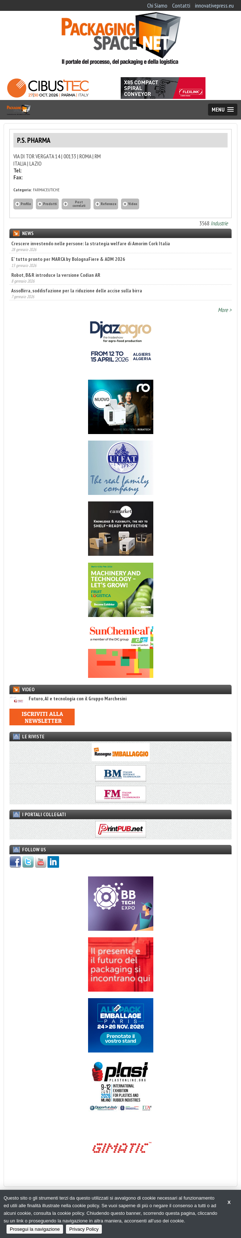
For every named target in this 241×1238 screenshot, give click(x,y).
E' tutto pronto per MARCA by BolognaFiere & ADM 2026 (68, 259)
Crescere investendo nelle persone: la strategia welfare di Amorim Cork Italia (90, 243)
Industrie (219, 223)
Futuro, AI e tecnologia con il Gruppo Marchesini (67, 698)
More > (225, 309)
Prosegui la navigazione (35, 1229)
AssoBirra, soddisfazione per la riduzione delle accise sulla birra (76, 290)
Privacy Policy (84, 1229)
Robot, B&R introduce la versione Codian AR (55, 275)
